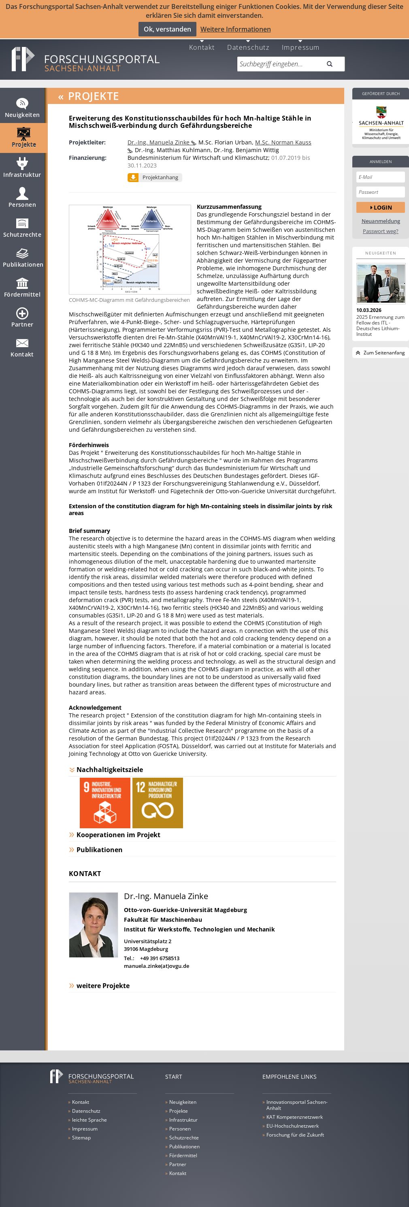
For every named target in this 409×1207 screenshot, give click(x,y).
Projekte (24, 141)
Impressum (301, 46)
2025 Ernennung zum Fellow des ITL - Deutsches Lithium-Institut (380, 325)
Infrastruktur (22, 170)
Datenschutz (248, 46)
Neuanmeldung (381, 221)
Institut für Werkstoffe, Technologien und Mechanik (199, 929)
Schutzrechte (22, 230)
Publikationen (23, 260)
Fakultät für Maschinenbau (163, 919)
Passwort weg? (380, 231)
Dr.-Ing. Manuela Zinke (159, 142)
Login (383, 207)
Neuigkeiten (22, 111)
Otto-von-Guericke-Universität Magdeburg (185, 909)
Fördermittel (22, 290)
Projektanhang (160, 176)
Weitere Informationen (235, 29)
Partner (22, 320)
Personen (22, 200)
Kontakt (202, 46)
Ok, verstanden (167, 29)
